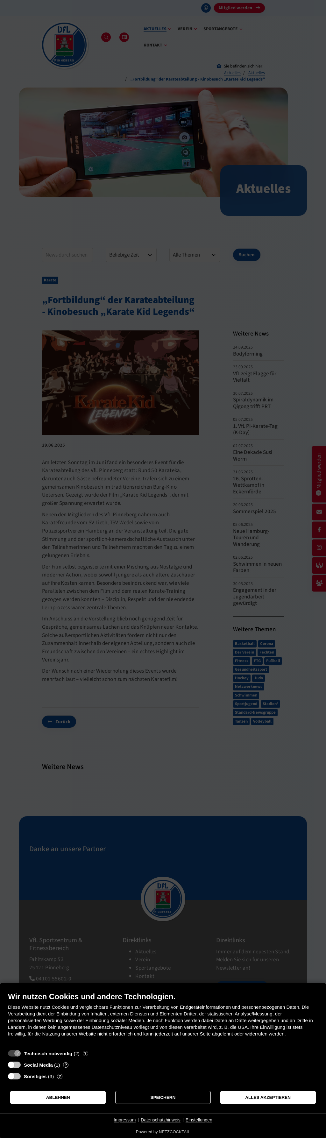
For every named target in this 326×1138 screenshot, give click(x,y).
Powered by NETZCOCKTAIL (163, 1131)
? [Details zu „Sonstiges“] (60, 1076)
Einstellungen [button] (199, 1119)
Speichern (163, 1097)
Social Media (38, 1065)
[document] (163, 1019)
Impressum (125, 1119)
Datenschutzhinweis (161, 1119)
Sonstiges (35, 1076)
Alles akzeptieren (268, 1097)
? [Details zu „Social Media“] (66, 1065)
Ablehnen (58, 1097)
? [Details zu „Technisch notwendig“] (85, 1053)
